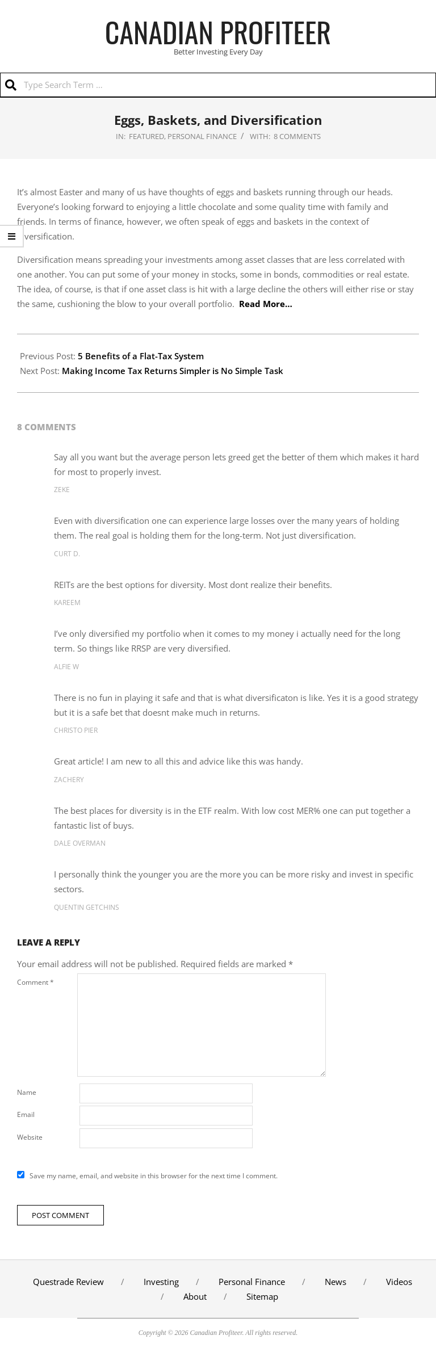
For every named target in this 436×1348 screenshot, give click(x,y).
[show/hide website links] (12, 236)
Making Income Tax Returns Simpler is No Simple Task (172, 370)
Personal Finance (202, 136)
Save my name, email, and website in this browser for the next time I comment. (154, 1176)
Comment (35, 982)
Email (26, 1114)
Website (30, 1137)
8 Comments (297, 136)
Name (26, 1092)
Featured (146, 136)
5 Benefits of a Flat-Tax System (141, 356)
